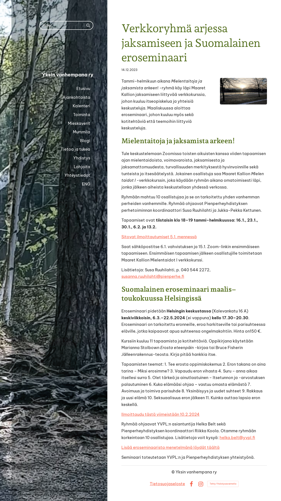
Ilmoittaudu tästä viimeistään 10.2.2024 (160, 414)
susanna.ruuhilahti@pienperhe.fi (152, 276)
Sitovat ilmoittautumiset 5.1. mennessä (159, 236)
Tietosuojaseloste (167, 483)
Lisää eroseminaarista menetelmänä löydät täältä (170, 447)
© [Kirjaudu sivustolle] (173, 472)
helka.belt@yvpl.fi (237, 437)
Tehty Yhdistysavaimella (223, 483)
